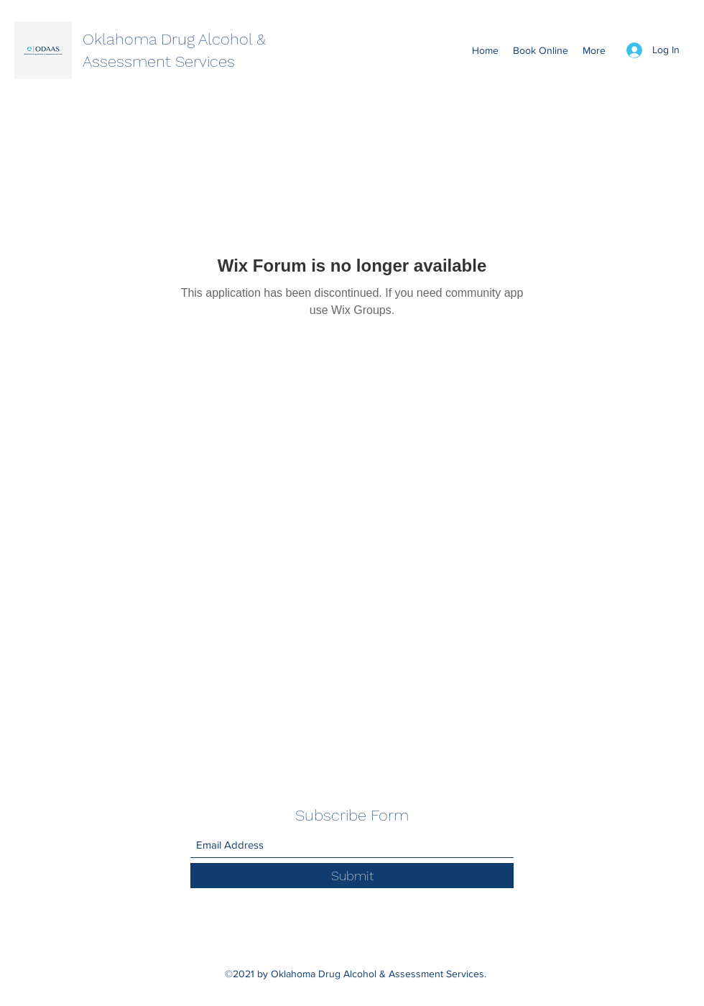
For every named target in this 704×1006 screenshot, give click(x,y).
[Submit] (352, 875)
